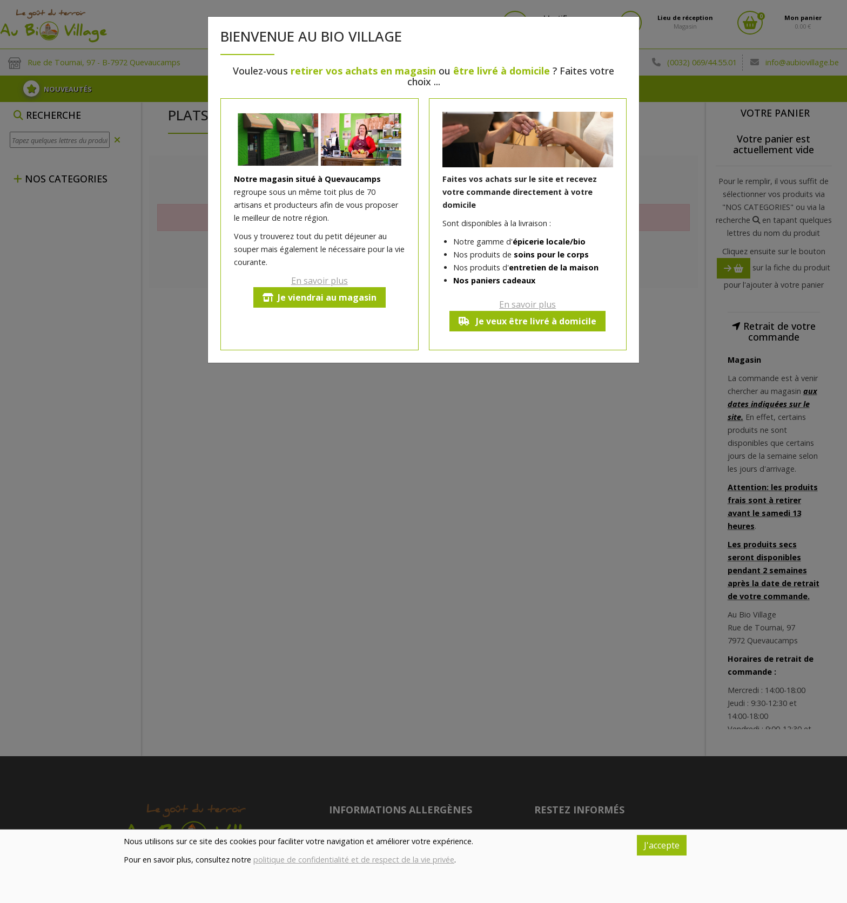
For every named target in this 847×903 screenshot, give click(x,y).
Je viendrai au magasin (320, 297)
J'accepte (662, 845)
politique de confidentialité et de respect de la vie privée (353, 859)
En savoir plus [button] (319, 281)
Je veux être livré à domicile (527, 321)
